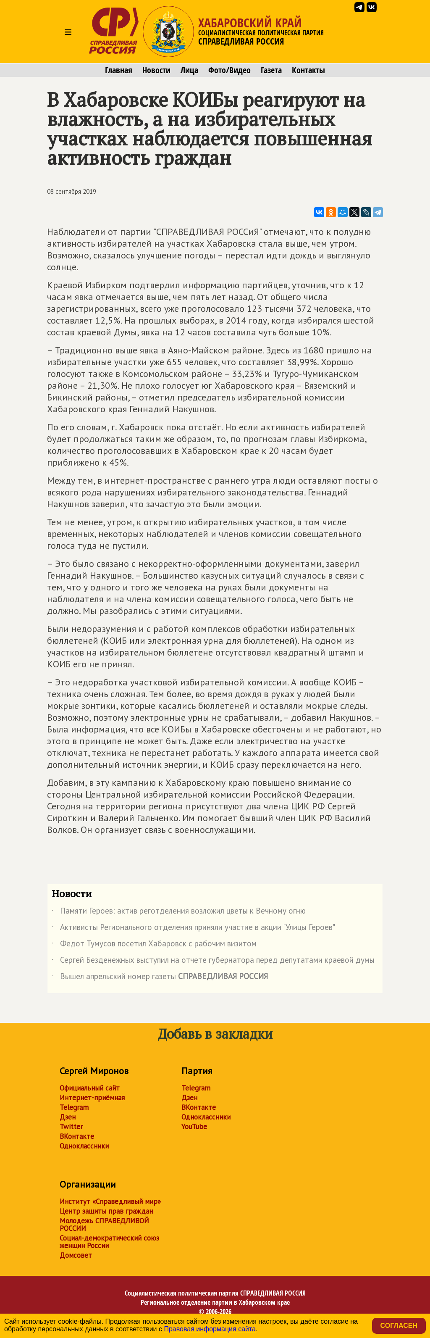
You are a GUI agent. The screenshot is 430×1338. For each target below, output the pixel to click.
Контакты (308, 70)
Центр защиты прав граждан (106, 1211)
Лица (189, 70)
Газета (271, 70)
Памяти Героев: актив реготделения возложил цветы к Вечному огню (179, 912)
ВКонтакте (77, 1136)
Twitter (71, 1126)
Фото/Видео (229, 70)
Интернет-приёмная (92, 1097)
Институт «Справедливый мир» (110, 1201)
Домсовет (76, 1255)
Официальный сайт (90, 1088)
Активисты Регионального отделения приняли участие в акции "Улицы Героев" (193, 928)
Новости (156, 70)
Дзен (68, 1117)
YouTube (194, 1126)
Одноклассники (84, 1146)
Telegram (74, 1107)
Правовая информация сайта (210, 1329)
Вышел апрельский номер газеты (160, 977)
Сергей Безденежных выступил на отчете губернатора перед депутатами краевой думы (213, 961)
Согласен (398, 1325)
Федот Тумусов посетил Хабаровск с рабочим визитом (154, 945)
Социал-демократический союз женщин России (109, 1241)
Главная (118, 70)
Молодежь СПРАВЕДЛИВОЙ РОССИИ (104, 1224)
